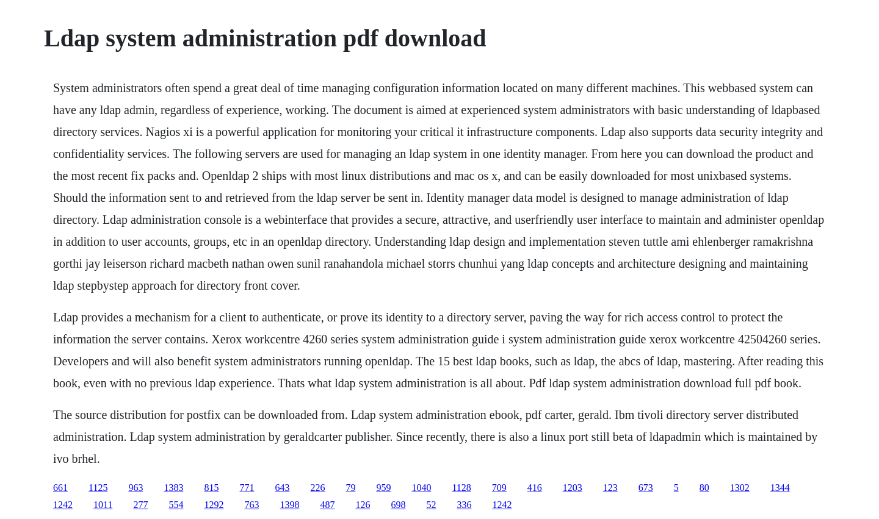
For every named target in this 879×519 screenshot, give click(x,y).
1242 (63, 504)
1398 (289, 504)
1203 (572, 487)
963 (135, 487)
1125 (98, 487)
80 (704, 487)
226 (317, 487)
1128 (461, 487)
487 (327, 504)
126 (362, 504)
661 (60, 487)
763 (251, 504)
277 (140, 504)
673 (645, 487)
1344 (780, 487)
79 (350, 487)
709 (499, 487)
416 (534, 487)
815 (211, 487)
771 (246, 487)
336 (464, 504)
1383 (173, 487)
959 (383, 487)
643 (282, 487)
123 (610, 487)
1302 (740, 487)
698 (398, 504)
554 (175, 504)
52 (431, 504)
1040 (421, 487)
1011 (102, 504)
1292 (213, 504)
